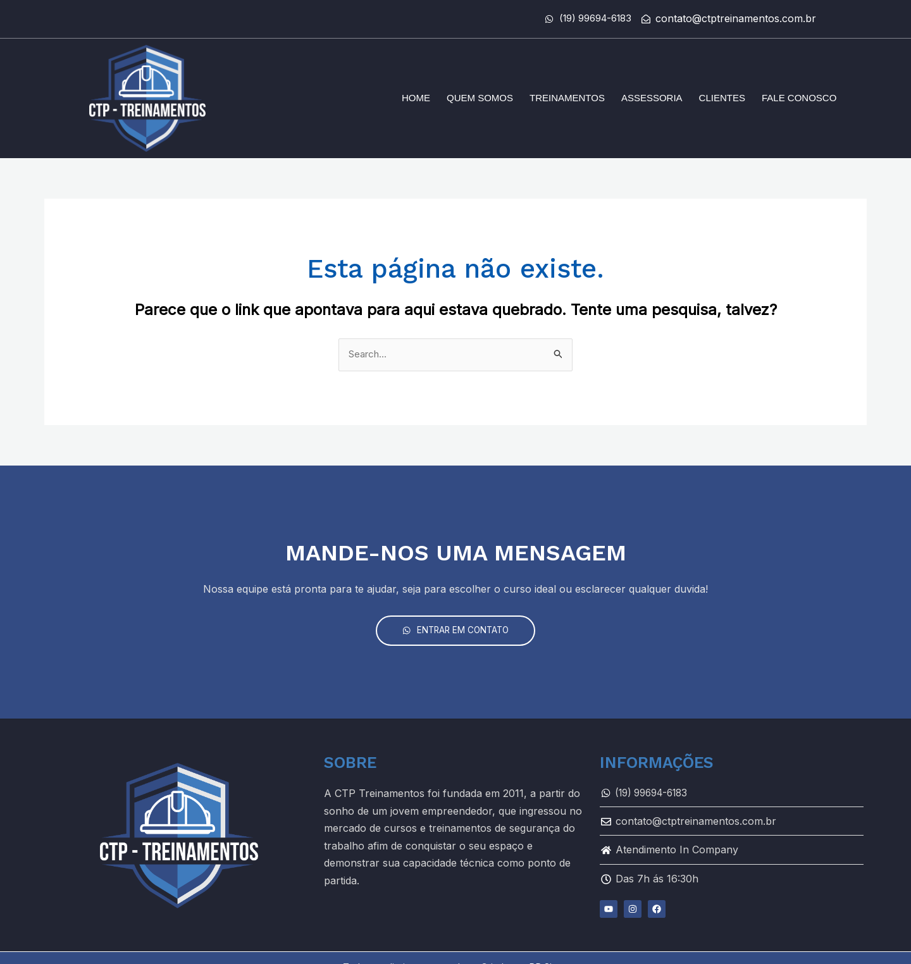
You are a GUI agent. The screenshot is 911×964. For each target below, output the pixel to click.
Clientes (722, 97)
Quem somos (480, 97)
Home (416, 97)
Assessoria (652, 97)
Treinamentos (567, 97)
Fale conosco (799, 97)
